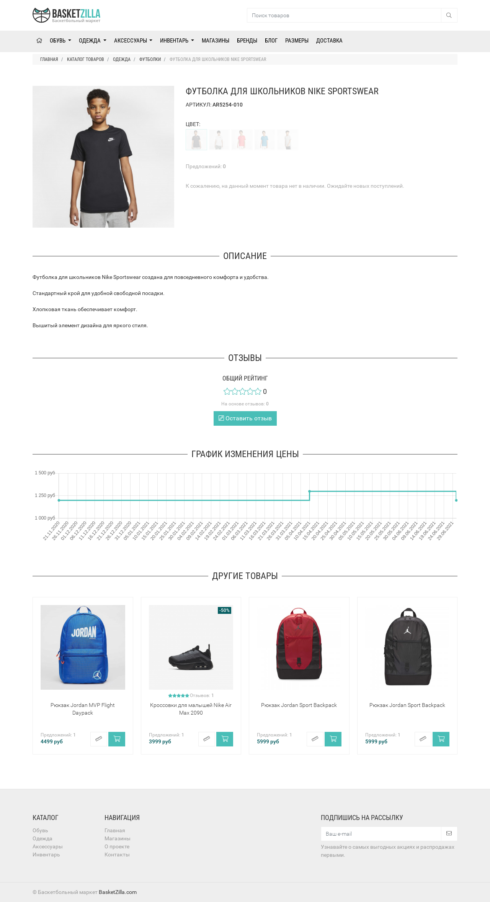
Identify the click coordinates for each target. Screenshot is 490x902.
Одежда (90, 40)
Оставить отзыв (245, 418)
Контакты (117, 854)
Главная (115, 830)
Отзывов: (202, 695)
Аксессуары (131, 40)
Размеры (297, 40)
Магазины (215, 40)
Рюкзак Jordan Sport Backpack (299, 705)
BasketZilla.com (118, 892)
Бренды (247, 40)
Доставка (329, 40)
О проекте (117, 846)
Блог (271, 40)
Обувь (58, 40)
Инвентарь (174, 40)
